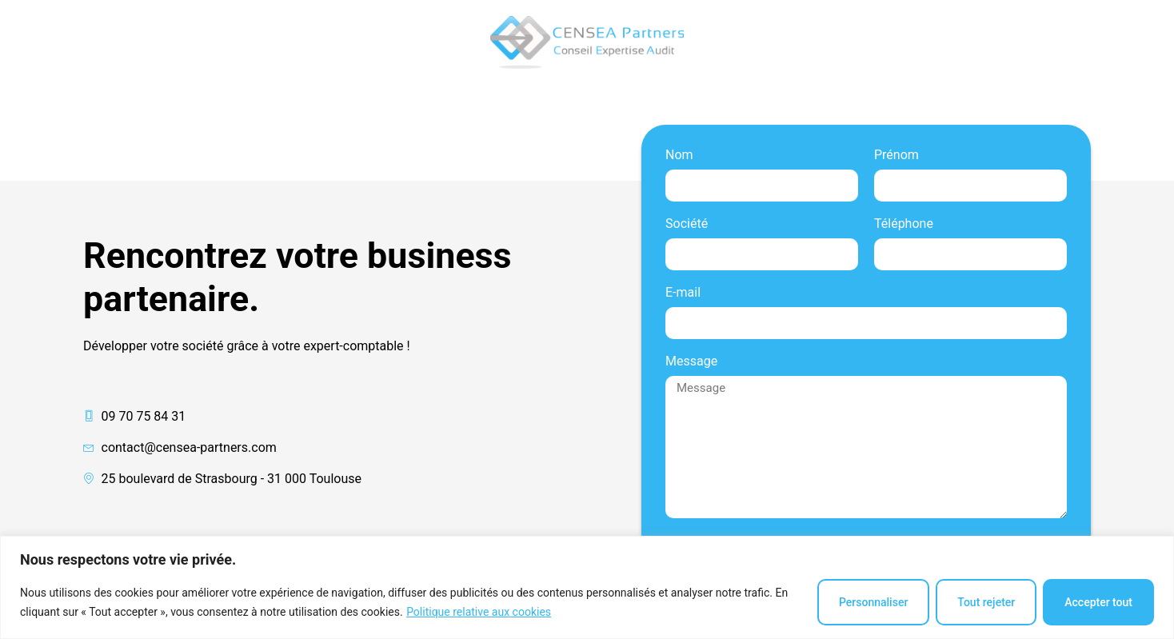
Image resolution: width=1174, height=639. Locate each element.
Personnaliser (873, 602)
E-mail (683, 293)
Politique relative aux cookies (478, 611)
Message (691, 362)
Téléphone (903, 224)
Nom (679, 155)
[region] (587, 587)
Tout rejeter (986, 602)
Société (686, 224)
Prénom (896, 155)
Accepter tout (1098, 602)
